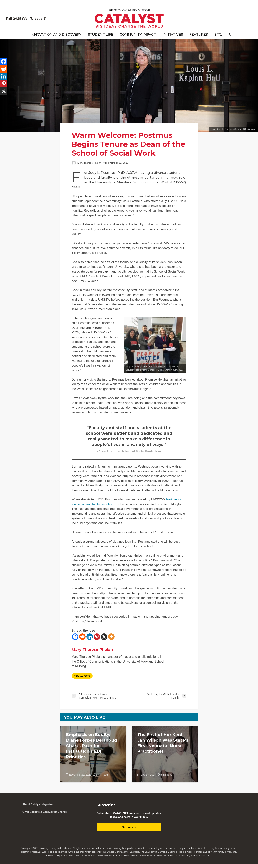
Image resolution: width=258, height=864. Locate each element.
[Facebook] (75, 636)
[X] (104, 636)
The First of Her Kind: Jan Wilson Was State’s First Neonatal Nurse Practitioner (162, 743)
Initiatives (173, 34)
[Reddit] (82, 636)
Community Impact (138, 34)
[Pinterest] (97, 636)
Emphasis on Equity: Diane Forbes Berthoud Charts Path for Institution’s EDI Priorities (91, 745)
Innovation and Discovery (55, 34)
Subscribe (129, 827)
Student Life (100, 34)
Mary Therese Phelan (86, 162)
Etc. (218, 34)
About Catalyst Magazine (37, 804)
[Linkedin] (89, 636)
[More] (111, 636)
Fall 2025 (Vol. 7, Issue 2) (26, 18)
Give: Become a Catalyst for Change (44, 811)
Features (198, 34)
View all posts (82, 676)
